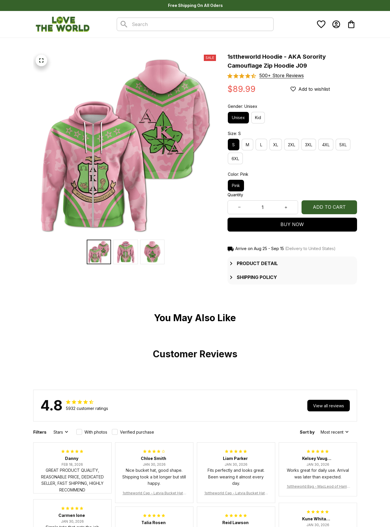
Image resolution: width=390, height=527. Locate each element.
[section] (281, 75)
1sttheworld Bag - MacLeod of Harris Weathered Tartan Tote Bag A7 (318, 486)
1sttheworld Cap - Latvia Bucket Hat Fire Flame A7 (154, 493)
